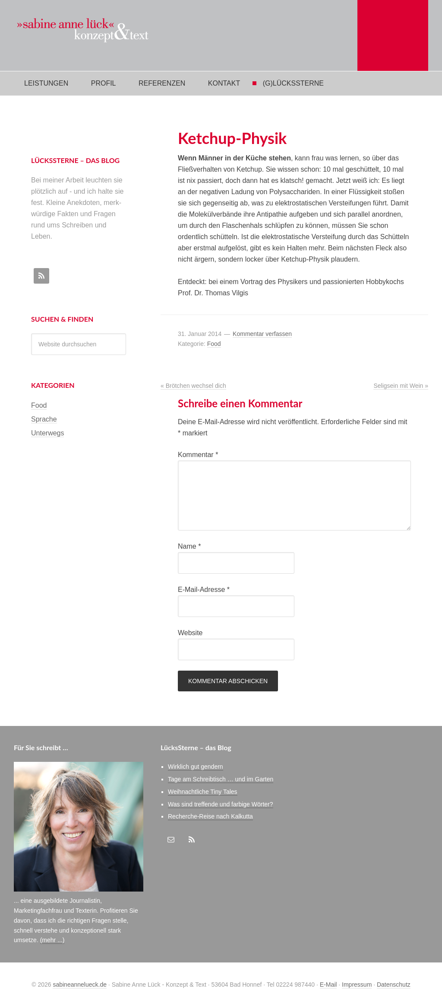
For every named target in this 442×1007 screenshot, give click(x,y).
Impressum (357, 984)
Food (214, 343)
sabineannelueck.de (80, 984)
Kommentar (198, 454)
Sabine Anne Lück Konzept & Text (89, 35)
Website (190, 632)
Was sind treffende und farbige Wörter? (220, 804)
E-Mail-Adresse (204, 589)
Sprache (44, 419)
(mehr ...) (52, 940)
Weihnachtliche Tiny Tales (202, 791)
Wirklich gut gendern (195, 766)
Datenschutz (393, 984)
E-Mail (328, 984)
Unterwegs (47, 433)
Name (189, 546)
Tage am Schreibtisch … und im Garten (220, 779)
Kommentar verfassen (262, 333)
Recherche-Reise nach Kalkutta (210, 816)
